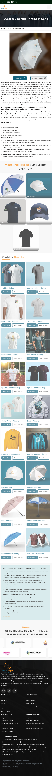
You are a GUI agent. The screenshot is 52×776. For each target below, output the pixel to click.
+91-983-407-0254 (11, 2)
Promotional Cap (24, 747)
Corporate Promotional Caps (38, 747)
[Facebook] (3, 690)
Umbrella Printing (8, 754)
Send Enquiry (20, 78)
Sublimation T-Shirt (9, 744)
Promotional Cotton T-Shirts (11, 742)
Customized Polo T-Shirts (23, 744)
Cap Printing (20, 752)
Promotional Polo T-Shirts (28, 742)
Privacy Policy (6, 767)
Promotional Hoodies (38, 744)
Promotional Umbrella (9, 752)
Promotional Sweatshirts (10, 747)
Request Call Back (39, 78)
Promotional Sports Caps (10, 749)
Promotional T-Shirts (30, 739)
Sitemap (15, 767)
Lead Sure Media (23, 761)
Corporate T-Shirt (18, 739)
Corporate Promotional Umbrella (34, 752)
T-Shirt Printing (7, 739)
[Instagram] (14, 690)
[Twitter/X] (9, 690)
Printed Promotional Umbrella (27, 749)
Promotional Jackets (43, 742)
